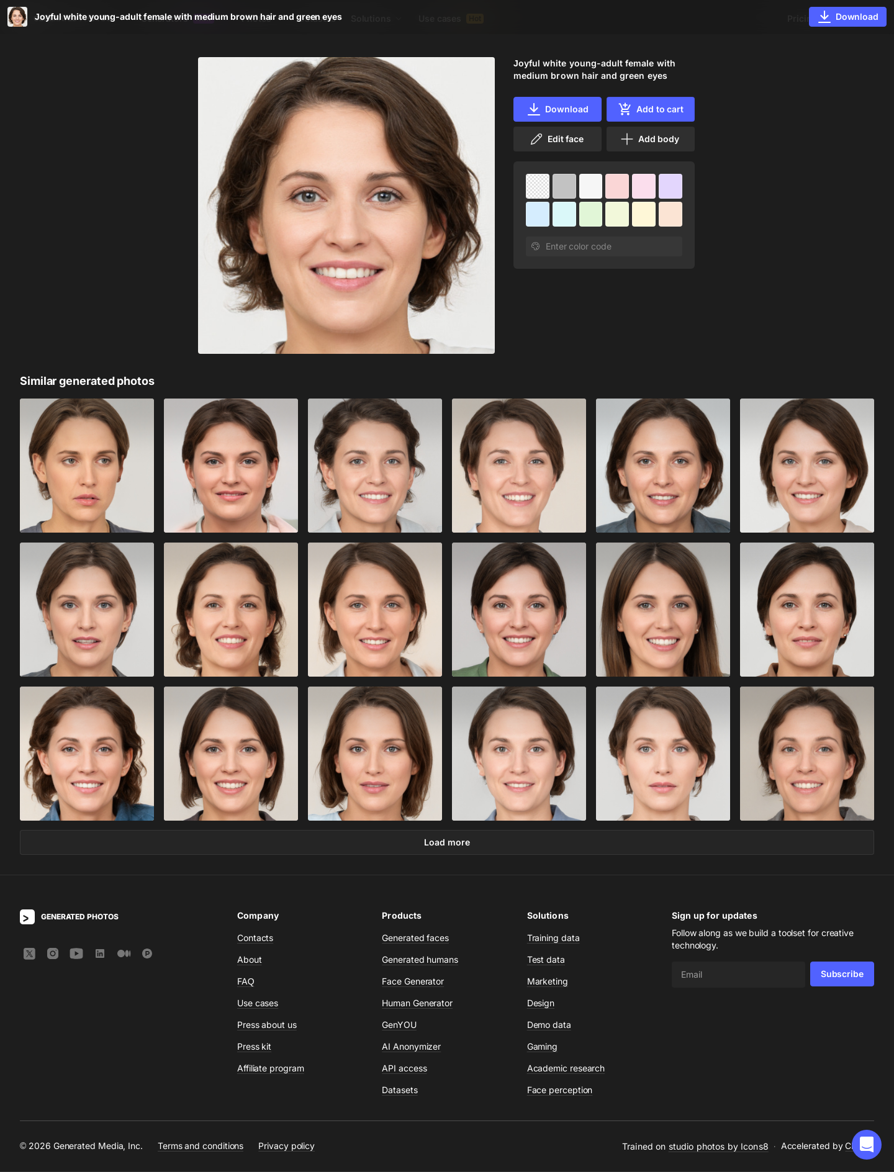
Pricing (802, 18)
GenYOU (399, 1025)
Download (557, 109)
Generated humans (420, 960)
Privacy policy (286, 1147)
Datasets (317, 18)
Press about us (267, 1025)
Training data (553, 938)
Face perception (560, 1090)
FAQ (246, 981)
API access (404, 1068)
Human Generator (417, 1003)
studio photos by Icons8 (719, 1147)
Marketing (547, 981)
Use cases (451, 18)
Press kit (254, 1047)
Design (541, 1003)
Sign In (857, 18)
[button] (867, 1145)
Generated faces (415, 938)
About (249, 960)
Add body (649, 139)
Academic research (566, 1068)
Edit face (556, 139)
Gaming (542, 1047)
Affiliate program (270, 1068)
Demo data (549, 1025)
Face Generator (413, 981)
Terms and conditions (200, 1147)
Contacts (255, 938)
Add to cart (651, 109)
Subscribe (842, 974)
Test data (546, 960)
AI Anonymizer (411, 1047)
